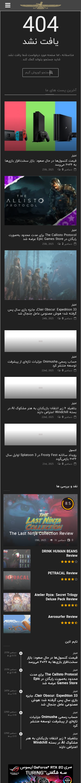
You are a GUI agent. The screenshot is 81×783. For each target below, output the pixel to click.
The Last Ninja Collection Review (41, 534)
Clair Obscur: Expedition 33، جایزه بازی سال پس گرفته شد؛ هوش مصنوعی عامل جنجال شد (42, 312)
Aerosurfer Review (63, 617)
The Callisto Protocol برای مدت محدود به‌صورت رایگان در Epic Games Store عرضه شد (42, 237)
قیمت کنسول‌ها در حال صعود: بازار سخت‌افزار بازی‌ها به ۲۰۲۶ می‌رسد (40, 163)
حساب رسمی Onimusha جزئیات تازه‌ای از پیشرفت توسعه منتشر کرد (42, 364)
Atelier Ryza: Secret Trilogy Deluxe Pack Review (56, 597)
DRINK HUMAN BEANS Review (60, 553)
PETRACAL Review (63, 573)
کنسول (72, 450)
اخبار (74, 156)
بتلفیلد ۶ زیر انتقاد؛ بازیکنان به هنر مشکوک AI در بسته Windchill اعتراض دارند (42, 410)
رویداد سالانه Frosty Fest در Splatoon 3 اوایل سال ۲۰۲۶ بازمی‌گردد (41, 457)
